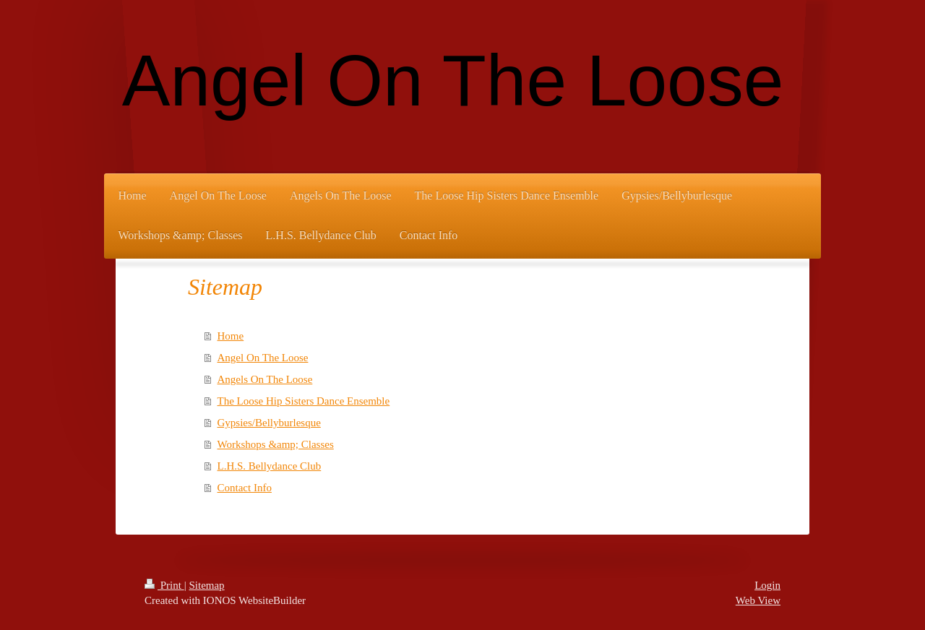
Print (164, 585)
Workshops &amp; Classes (276, 444)
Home (231, 336)
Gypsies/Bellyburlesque (269, 422)
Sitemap (206, 585)
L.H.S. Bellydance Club (270, 466)
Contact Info (245, 487)
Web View (758, 600)
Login (767, 585)
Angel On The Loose (263, 357)
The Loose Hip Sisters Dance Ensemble (304, 401)
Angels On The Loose (265, 379)
